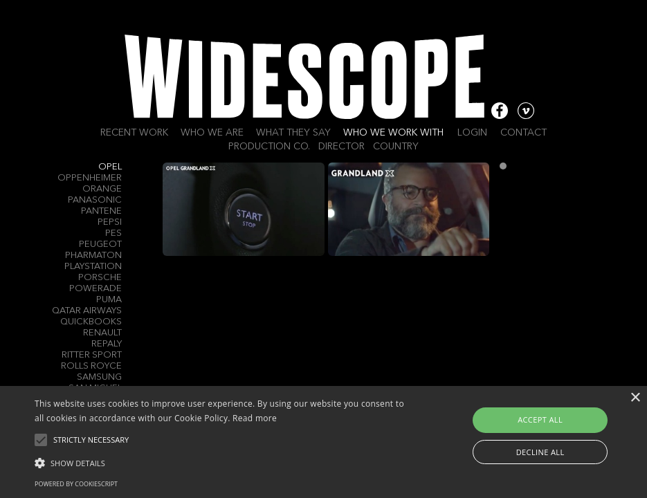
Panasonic (95, 200)
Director (341, 146)
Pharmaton (93, 255)
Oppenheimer (89, 178)
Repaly (106, 344)
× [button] (635, 398)
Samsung (99, 377)
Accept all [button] (540, 419)
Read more (255, 418)
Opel (110, 167)
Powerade (95, 288)
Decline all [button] (540, 452)
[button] (222, 462)
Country (396, 146)
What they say (293, 133)
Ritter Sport (92, 355)
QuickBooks (91, 321)
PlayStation (93, 266)
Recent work (134, 133)
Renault (102, 333)
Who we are (212, 133)
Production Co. (269, 146)
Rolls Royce (91, 366)
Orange (102, 189)
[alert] (323, 442)
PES (113, 233)
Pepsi (110, 222)
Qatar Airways (87, 310)
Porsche (100, 277)
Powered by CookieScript (76, 483)
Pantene (101, 211)
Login (472, 133)
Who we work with (393, 133)
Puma (109, 299)
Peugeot (100, 244)
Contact (523, 133)
